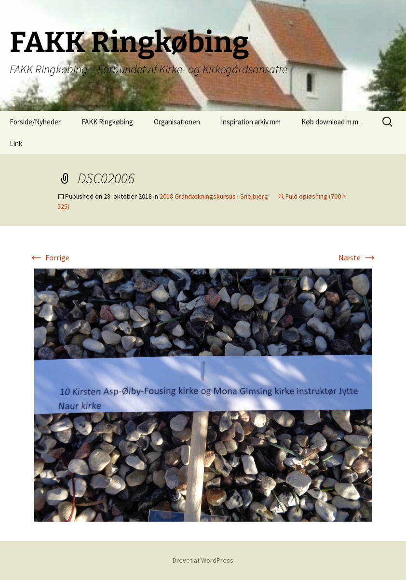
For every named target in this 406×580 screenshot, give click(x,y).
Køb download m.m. (330, 121)
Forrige (48, 257)
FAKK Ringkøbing (107, 121)
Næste (358, 257)
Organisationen (177, 121)
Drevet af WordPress (203, 560)
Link (16, 143)
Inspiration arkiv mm (251, 121)
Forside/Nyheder (35, 121)
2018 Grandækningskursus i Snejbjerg (214, 196)
